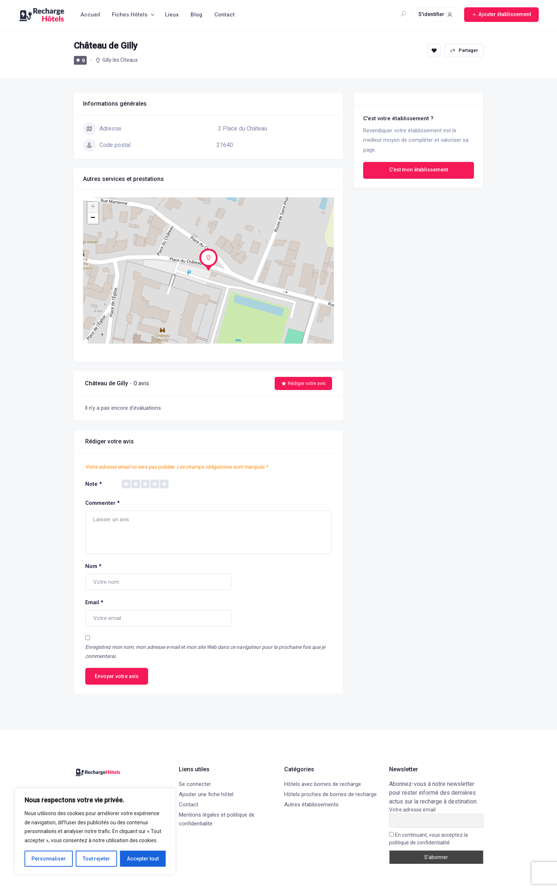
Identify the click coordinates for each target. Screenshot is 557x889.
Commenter (102, 503)
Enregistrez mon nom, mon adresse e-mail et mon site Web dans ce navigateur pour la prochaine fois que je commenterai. (205, 651)
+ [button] (92, 207)
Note (93, 484)
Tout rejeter (96, 859)
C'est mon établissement (418, 170)
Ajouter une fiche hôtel (206, 794)
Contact (224, 14)
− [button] (92, 218)
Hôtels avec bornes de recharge (322, 784)
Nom (93, 566)
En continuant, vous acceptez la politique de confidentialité (428, 839)
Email (94, 602)
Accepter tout (143, 859)
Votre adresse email (412, 810)
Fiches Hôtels (129, 14)
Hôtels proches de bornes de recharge (330, 794)
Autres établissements (311, 804)
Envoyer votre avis (117, 676)
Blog (196, 14)
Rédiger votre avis (303, 383)
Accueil (90, 14)
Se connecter (195, 784)
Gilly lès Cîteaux (120, 60)
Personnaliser (48, 859)
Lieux (172, 14)
